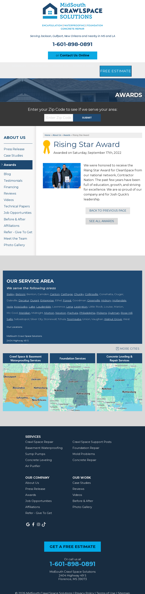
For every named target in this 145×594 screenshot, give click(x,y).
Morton (49, 306)
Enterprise (47, 293)
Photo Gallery (14, 238)
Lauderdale (43, 300)
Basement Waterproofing (43, 441)
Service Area (95, 66)
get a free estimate (73, 540)
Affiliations (11, 219)
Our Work (39, 66)
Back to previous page (107, 204)
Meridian (24, 306)
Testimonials (13, 174)
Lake (32, 300)
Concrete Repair (84, 453)
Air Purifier (32, 459)
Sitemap (124, 586)
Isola (10, 300)
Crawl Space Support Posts (91, 435)
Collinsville (91, 287)
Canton (55, 287)
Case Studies (13, 149)
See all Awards (101, 214)
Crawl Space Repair (39, 435)
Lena (69, 300)
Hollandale (119, 293)
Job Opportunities (17, 206)
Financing (11, 180)
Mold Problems (83, 447)
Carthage (67, 287)
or (72, 55)
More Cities (129, 342)
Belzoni (20, 287)
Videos (9, 193)
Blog (7, 167)
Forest (67, 293)
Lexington (80, 300)
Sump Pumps (35, 447)
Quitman (114, 306)
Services (13, 66)
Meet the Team (15, 232)
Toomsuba (74, 312)
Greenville (93, 293)
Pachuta (72, 306)
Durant (34, 293)
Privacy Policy (84, 586)
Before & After (14, 212)
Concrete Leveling (38, 453)
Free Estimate (128, 66)
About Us (66, 66)
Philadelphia (87, 306)
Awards (10, 158)
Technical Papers (17, 200)
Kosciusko (21, 300)
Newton (60, 306)
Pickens (101, 306)
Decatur (24, 293)
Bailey (10, 287)
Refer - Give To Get (18, 225)
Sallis (10, 312)
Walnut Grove (113, 312)
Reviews (10, 187)
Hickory (106, 293)
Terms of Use (105, 586)
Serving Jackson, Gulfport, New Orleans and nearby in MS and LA (72, 36)
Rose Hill (126, 306)
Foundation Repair (85, 441)
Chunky (79, 287)
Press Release (14, 142)
